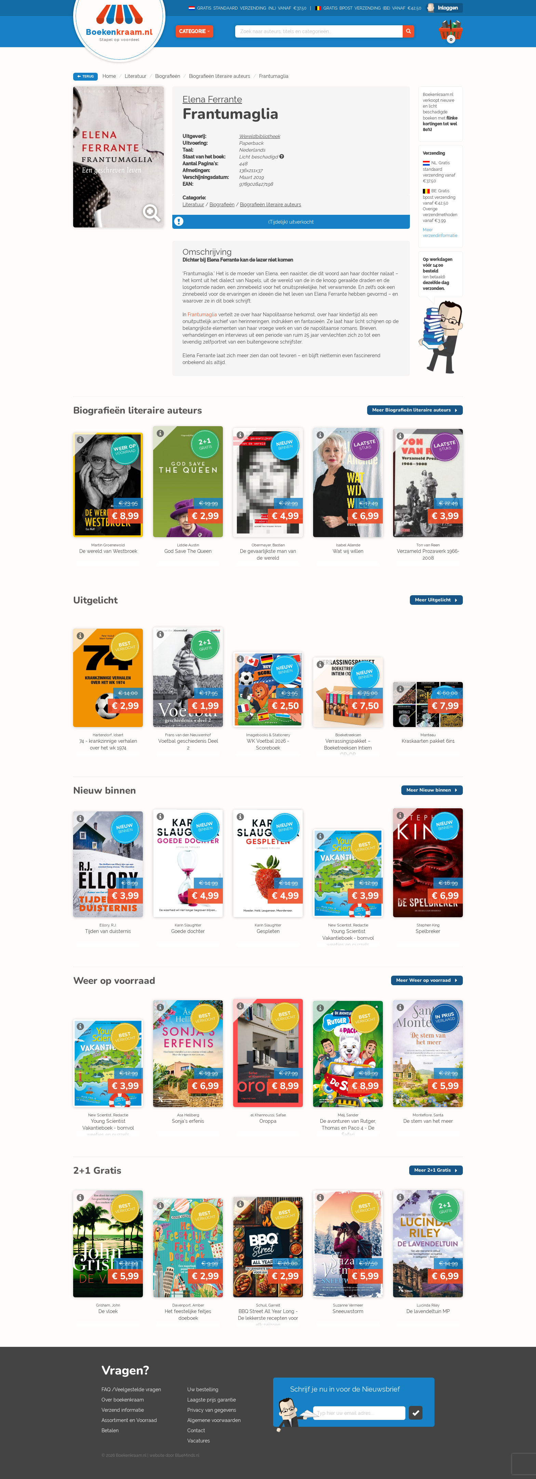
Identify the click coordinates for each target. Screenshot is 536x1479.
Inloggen (448, 8)
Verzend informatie (123, 1410)
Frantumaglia (274, 76)
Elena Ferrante (212, 99)
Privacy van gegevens (211, 1410)
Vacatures (198, 1440)
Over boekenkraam (123, 1400)
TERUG (85, 76)
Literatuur (135, 76)
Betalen (110, 1430)
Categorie (194, 31)
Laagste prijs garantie (211, 1400)
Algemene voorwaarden (214, 1420)
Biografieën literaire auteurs (219, 76)
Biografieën (167, 76)
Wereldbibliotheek (259, 136)
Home (109, 76)
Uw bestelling (202, 1389)
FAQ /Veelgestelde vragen (131, 1389)
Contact (196, 1430)
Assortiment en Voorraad (129, 1420)
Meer (411, 410)
